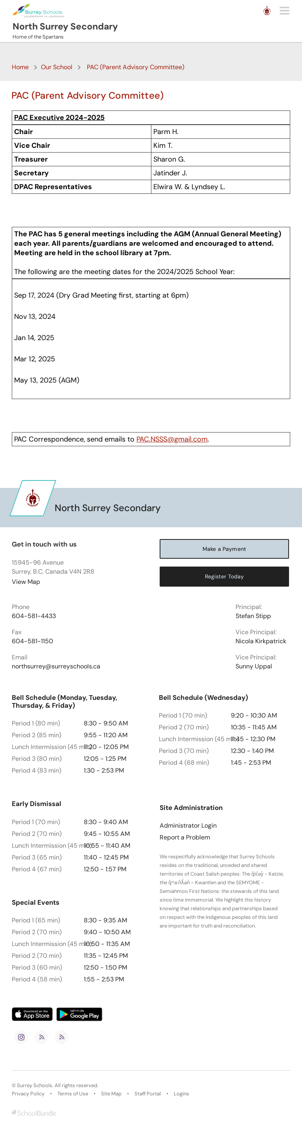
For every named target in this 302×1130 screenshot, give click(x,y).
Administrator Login (188, 826)
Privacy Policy (28, 1094)
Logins (181, 1094)
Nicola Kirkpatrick (261, 641)
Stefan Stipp (253, 616)
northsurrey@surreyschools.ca (56, 666)
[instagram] (21, 1037)
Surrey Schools (34, 1085)
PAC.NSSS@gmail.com (172, 439)
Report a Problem (185, 837)
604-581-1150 (32, 641)
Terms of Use (72, 1094)
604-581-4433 (34, 616)
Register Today (224, 576)
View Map (26, 582)
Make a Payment (224, 548)
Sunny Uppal (254, 666)
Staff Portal (147, 1094)
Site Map (111, 1094)
